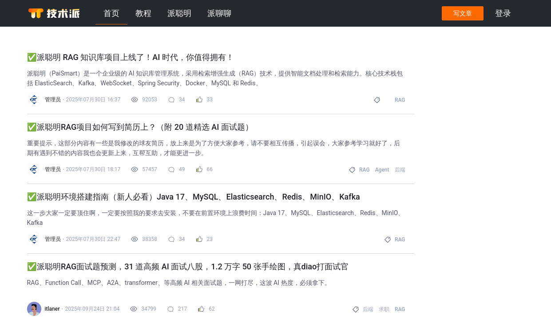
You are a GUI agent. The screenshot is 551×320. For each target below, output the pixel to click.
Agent (382, 170)
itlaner (52, 309)
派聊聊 (219, 13)
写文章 (462, 13)
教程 (143, 13)
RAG (400, 100)
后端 (400, 170)
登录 (503, 13)
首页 (111, 13)
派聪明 (179, 13)
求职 (384, 309)
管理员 (53, 99)
